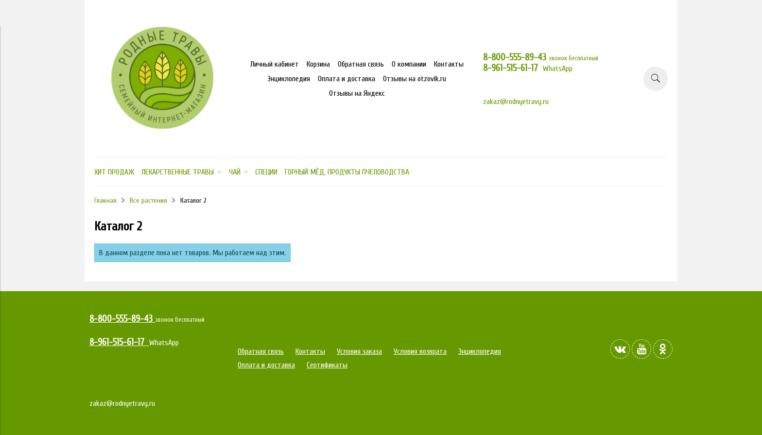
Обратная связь (361, 64)
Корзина (318, 64)
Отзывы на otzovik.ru (414, 78)
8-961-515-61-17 (513, 68)
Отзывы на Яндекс (357, 93)
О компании (409, 64)
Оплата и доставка (346, 78)
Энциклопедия (288, 78)
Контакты (449, 64)
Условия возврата (420, 351)
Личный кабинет (274, 64)
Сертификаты (327, 365)
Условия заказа (359, 351)
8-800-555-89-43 (516, 57)
